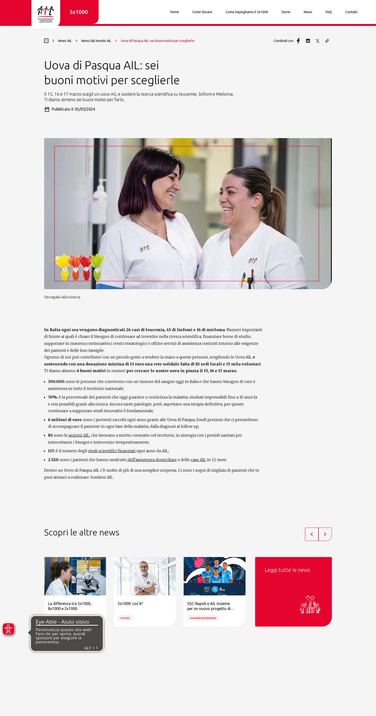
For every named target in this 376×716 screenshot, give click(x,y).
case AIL (198, 459)
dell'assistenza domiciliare (152, 459)
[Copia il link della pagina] (327, 41)
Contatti (351, 12)
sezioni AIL (78, 435)
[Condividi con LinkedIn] (308, 41)
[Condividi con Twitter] (317, 41)
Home (174, 12)
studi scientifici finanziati (112, 450)
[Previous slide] (311, 534)
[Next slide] (325, 534)
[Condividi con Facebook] (298, 41)
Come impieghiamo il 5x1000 (247, 12)
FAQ (329, 12)
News (308, 12)
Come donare (202, 12)
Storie (286, 12)
